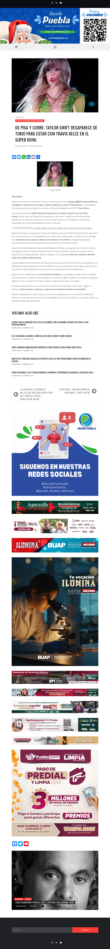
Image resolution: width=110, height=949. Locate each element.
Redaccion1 (22, 146)
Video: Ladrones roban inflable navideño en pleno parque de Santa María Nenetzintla (47, 347)
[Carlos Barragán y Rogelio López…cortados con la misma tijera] (55, 880)
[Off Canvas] (16, 47)
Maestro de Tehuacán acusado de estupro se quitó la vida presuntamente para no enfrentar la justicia (51, 360)
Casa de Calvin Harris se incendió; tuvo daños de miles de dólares (62, 228)
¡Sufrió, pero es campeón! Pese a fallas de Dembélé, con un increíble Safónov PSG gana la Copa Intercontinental (50, 323)
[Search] (93, 47)
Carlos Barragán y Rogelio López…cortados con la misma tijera (44, 902)
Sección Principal (36, 121)
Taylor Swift (74, 201)
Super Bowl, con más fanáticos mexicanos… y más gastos (74, 391)
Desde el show (21, 121)
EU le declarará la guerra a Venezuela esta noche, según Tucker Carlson (42, 336)
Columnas (19, 899)
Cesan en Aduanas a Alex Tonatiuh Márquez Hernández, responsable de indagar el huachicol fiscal (52, 372)
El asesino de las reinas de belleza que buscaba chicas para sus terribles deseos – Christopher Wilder (36, 394)
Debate (27, 899)
